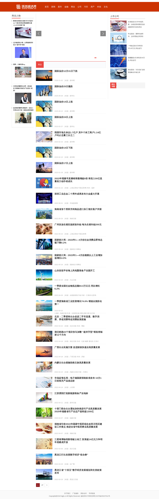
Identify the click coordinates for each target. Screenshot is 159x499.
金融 (66, 7)
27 (42, 485)
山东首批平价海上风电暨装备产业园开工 (74, 270)
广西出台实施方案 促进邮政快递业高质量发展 (77, 347)
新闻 (53, 7)
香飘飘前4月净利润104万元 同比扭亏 (136, 59)
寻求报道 (92, 493)
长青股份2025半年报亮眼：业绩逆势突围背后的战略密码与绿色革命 (136, 24)
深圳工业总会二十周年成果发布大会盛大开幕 (76, 194)
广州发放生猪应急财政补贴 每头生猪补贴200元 (77, 224)
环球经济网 (91, 496)
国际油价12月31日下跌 (66, 71)
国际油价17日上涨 (63, 163)
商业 (73, 7)
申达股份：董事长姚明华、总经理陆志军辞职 (135, 35)
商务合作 (84, 493)
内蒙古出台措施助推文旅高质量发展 (72, 362)
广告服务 (75, 493)
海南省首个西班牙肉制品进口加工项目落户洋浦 (78, 209)
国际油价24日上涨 (63, 117)
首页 (47, 7)
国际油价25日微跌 (63, 86)
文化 (106, 7)
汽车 (86, 7)
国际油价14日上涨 (63, 102)
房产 (93, 7)
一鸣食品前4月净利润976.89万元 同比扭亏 (135, 47)
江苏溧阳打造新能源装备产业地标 (71, 393)
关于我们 (67, 493)
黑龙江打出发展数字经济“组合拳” (71, 455)
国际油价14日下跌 (63, 148)
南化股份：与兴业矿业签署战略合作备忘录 (136, 71)
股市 (60, 7)
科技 (99, 7)
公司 (79, 7)
